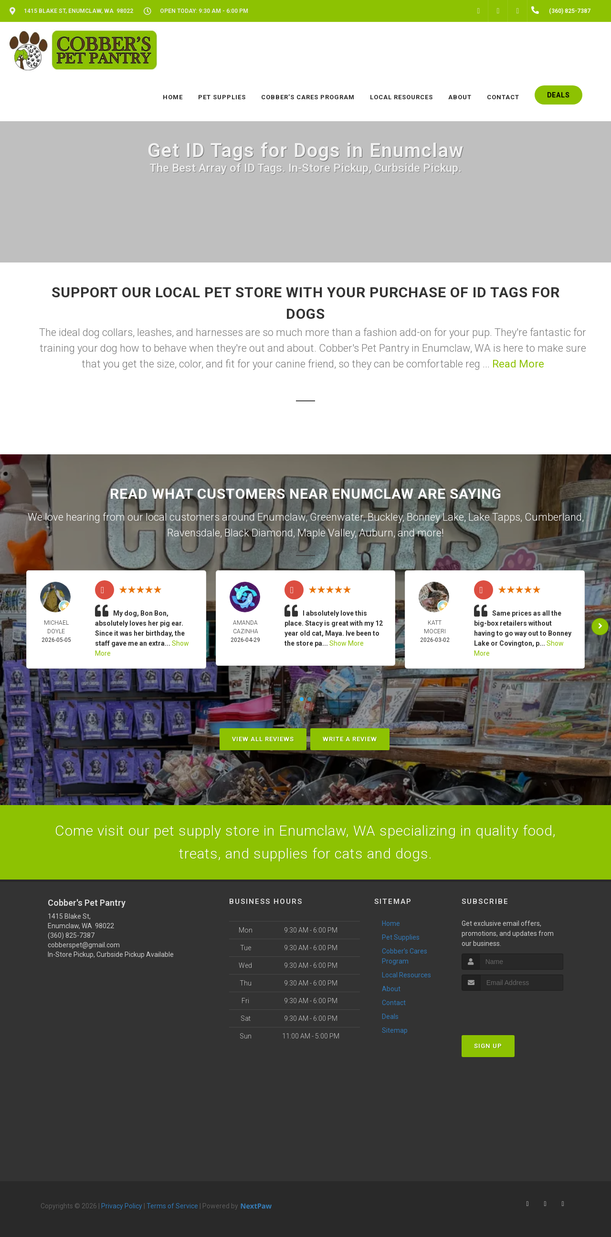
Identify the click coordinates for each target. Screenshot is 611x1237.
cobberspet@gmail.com (84, 945)
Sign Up (488, 1045)
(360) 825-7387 (71, 935)
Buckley (385, 517)
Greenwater (336, 517)
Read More (518, 364)
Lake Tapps (494, 517)
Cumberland (553, 517)
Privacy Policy (121, 1206)
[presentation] (512, 1009)
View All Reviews (263, 739)
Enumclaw (281, 517)
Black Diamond (258, 533)
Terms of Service (172, 1206)
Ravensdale (193, 533)
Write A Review (350, 739)
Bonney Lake (435, 517)
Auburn (376, 533)
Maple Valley (326, 533)
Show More (346, 643)
